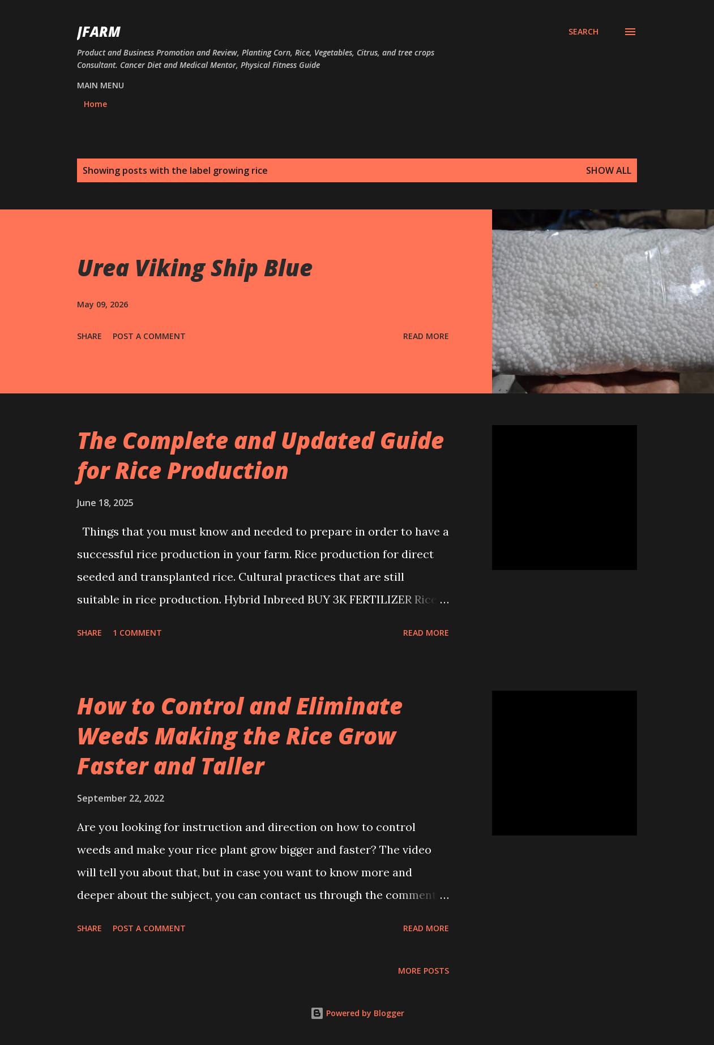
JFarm (99, 31)
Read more (426, 336)
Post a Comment (149, 336)
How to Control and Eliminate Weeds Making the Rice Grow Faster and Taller (240, 736)
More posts (423, 970)
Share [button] (89, 336)
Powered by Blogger (357, 1013)
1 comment (137, 632)
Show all (608, 170)
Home (95, 103)
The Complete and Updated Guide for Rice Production (260, 455)
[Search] (583, 31)
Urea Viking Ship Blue (195, 267)
